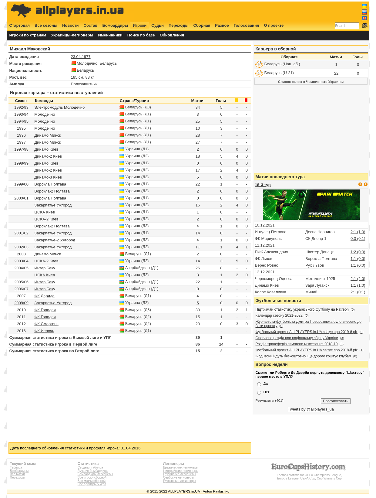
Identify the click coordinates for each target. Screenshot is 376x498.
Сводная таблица (90, 467)
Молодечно (44, 114)
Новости (70, 25)
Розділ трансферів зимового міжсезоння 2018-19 (297, 344)
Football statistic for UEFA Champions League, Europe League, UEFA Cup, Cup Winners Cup (309, 475)
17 (198, 170)
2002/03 (21, 247)
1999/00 (21, 184)
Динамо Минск (47, 135)
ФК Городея (45, 310)
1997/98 (21, 149)
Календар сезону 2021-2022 (279, 315)
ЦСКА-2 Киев (46, 219)
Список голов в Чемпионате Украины (311, 82)
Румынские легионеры (179, 481)
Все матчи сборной (92, 481)
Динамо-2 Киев (48, 156)
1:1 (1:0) (358, 285)
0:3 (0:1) (358, 238)
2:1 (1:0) (358, 232)
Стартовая (19, 25)
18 (198, 156)
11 (198, 247)
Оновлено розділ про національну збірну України (297, 338)
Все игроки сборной (92, 477)
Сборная (201, 25)
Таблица (16, 467)
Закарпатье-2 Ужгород (54, 240)
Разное (222, 25)
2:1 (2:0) (358, 278)
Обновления (172, 35)
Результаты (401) (270, 400)
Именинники (110, 35)
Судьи (157, 25)
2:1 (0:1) (358, 292)
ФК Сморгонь (46, 324)
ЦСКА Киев (44, 212)
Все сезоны (46, 25)
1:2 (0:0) (358, 252)
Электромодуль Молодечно (59, 107)
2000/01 (21, 198)
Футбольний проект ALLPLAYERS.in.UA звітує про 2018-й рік (307, 350)
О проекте (274, 25)
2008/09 (21, 303)
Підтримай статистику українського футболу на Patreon (302, 309)
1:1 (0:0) (358, 258)
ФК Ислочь (44, 331)
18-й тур (263, 184)
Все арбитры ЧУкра (92, 484)
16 (198, 205)
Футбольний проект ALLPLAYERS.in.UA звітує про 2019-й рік (307, 332)
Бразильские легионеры (181, 467)
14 (198, 233)
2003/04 (21, 261)
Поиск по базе (141, 35)
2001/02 (21, 233)
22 (198, 184)
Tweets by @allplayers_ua (311, 409)
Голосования (246, 25)
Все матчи (17, 474)
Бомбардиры (115, 25)
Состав (91, 25)
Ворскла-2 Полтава (51, 191)
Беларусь (85, 70)
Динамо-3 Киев (48, 177)
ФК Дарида (44, 296)
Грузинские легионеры (179, 474)
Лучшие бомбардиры (93, 470)
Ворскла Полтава (50, 184)
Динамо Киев (46, 149)
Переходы (179, 25)
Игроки (139, 25)
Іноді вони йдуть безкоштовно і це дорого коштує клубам (303, 356)
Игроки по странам (27, 35)
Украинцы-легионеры (72, 35)
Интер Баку (44, 268)
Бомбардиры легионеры (95, 474)
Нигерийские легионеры (180, 470)
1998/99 (21, 163)
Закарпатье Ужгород (53, 205)
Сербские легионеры (178, 477)
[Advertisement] (257, 11)
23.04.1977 (81, 56)
